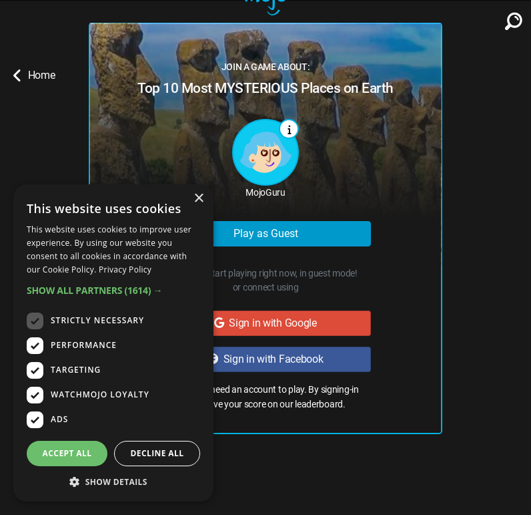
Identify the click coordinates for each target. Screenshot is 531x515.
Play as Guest (265, 233)
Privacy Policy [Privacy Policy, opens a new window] (125, 269)
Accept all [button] (67, 453)
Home (34, 75)
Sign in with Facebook (265, 359)
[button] (113, 290)
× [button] (198, 199)
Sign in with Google (265, 323)
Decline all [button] (157, 453)
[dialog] (113, 343)
